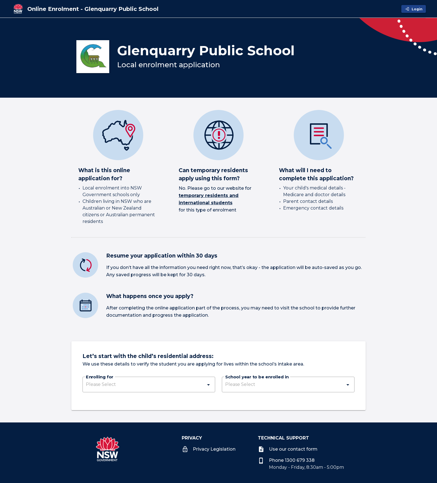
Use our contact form (287, 449)
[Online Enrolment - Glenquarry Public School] (93, 9)
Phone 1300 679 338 (286, 460)
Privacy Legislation (209, 449)
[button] (148, 384)
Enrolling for (99, 377)
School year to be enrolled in (257, 377)
